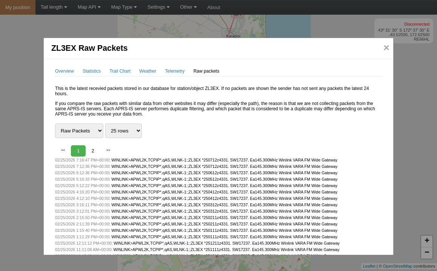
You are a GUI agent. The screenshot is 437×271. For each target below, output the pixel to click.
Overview (64, 71)
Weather (147, 71)
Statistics (92, 71)
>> (108, 150)
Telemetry (175, 71)
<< (63, 150)
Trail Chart (119, 71)
